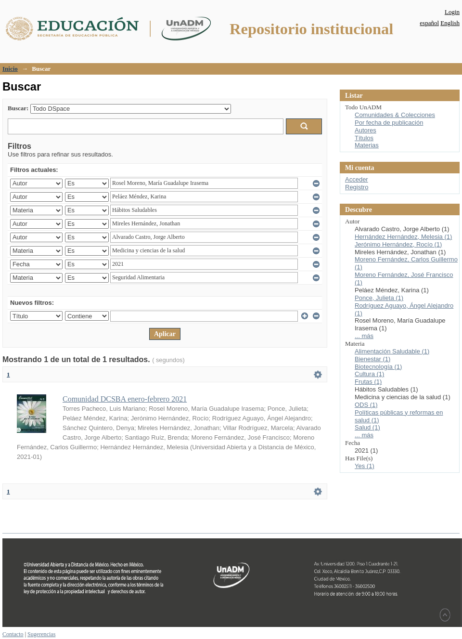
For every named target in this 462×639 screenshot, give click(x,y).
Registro (356, 187)
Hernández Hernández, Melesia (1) (403, 236)
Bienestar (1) (372, 359)
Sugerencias (41, 634)
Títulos (364, 138)
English (450, 22)
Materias (367, 145)
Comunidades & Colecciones (395, 114)
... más (364, 335)
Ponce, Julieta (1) (379, 297)
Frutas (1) (368, 381)
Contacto (13, 634)
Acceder (356, 179)
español (429, 22)
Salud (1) (367, 427)
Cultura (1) (369, 374)
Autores (365, 130)
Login (452, 11)
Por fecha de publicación (389, 122)
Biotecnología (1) (378, 366)
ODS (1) (366, 404)
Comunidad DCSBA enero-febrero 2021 (125, 399)
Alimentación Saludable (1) (392, 351)
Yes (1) (364, 465)
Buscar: (18, 108)
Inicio (10, 68)
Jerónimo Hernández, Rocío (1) (398, 244)
